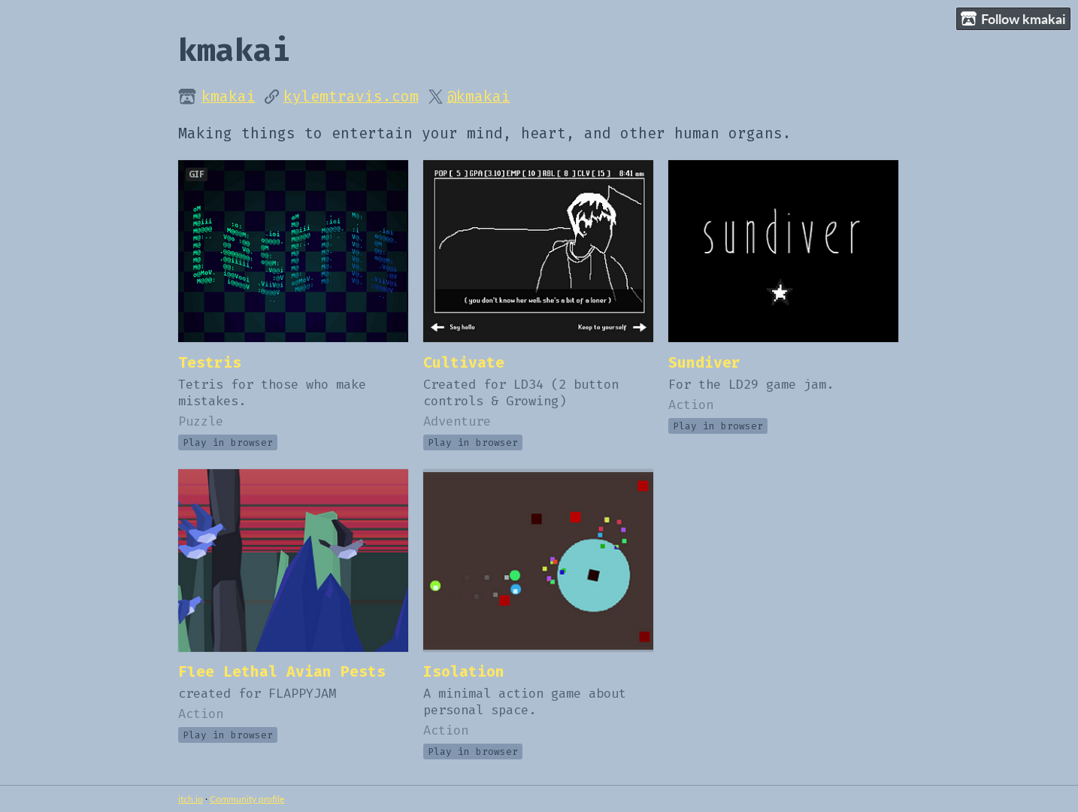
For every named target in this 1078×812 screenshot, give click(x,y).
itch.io (190, 798)
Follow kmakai (1013, 19)
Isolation (463, 671)
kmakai (228, 96)
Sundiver (704, 362)
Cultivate (463, 362)
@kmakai (478, 96)
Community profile (247, 798)
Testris (209, 362)
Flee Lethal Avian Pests (282, 671)
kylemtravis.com (351, 96)
